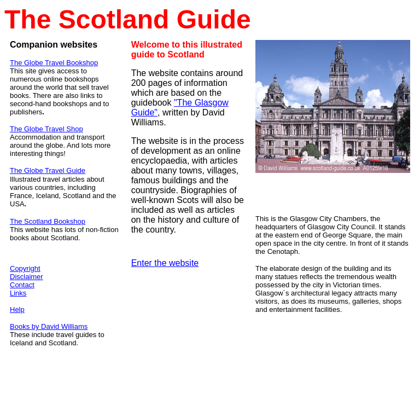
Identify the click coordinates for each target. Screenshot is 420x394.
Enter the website (165, 263)
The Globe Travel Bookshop (54, 63)
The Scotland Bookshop (47, 221)
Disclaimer (26, 277)
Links (18, 293)
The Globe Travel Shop (46, 129)
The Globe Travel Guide (47, 170)
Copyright (25, 268)
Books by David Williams (49, 326)
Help (17, 309)
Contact (22, 285)
